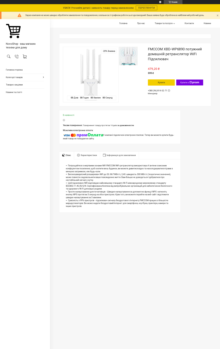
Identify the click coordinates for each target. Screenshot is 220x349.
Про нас (141, 23)
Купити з (189, 82)
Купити (161, 82)
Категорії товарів (14, 77)
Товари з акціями (14, 85)
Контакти (189, 23)
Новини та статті (14, 92)
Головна (123, 23)
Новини (207, 23)
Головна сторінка (14, 70)
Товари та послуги (164, 23)
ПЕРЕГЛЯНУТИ (146, 7)
